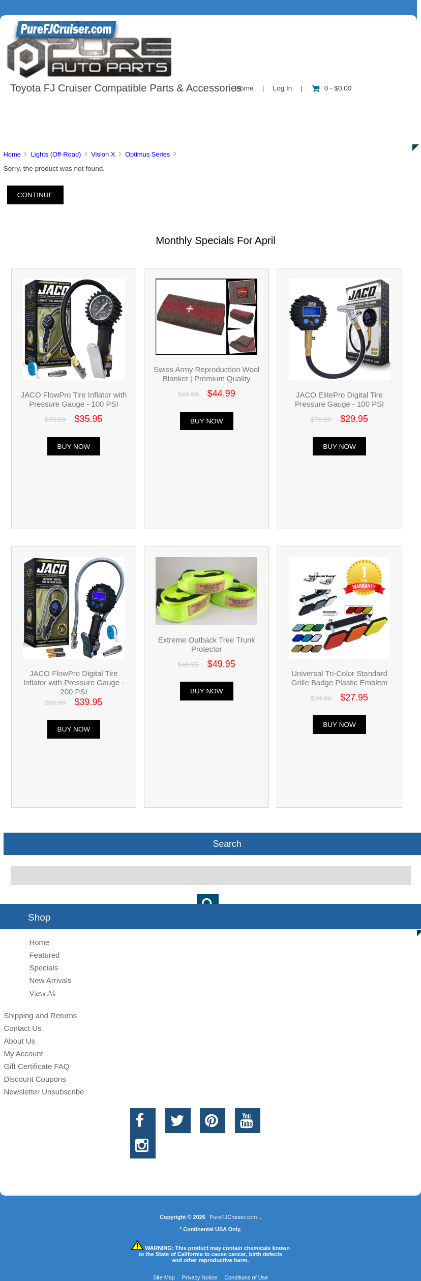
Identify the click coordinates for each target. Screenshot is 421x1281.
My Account (23, 1053)
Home (244, 88)
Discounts (98, 132)
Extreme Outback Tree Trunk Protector (206, 644)
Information (177, 109)
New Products (340, 109)
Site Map (164, 1277)
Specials (43, 967)
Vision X (103, 154)
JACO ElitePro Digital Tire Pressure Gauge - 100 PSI (339, 399)
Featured (44, 955)
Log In (282, 88)
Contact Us (255, 109)
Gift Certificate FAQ (36, 1066)
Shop (38, 109)
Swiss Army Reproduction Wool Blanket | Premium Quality (206, 374)
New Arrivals (50, 980)
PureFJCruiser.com (233, 1217)
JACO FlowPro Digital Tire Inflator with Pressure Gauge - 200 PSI (74, 682)
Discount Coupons (35, 1079)
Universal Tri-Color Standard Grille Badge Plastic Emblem (339, 678)
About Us (102, 109)
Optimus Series (147, 154)
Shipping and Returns (40, 1015)
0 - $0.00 (332, 88)
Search (227, 844)
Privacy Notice (200, 1277)
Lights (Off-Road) (56, 154)
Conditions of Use (246, 1277)
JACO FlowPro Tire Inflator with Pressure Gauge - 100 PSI (74, 399)
